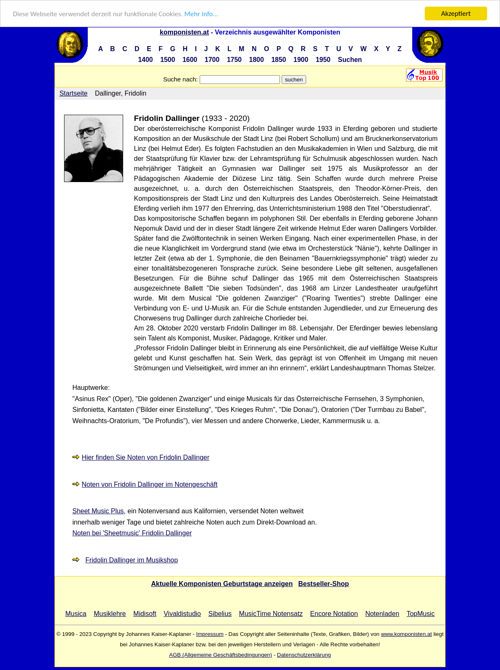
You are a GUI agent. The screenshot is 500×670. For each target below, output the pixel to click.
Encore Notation (334, 613)
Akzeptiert (456, 13)
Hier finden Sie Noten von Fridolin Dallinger (145, 457)
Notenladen (382, 613)
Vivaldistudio (182, 613)
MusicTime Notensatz (271, 613)
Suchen (350, 59)
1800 (256, 59)
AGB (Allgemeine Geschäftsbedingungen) (220, 655)
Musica (76, 613)
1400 (145, 59)
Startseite (73, 93)
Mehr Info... (201, 13)
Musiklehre (110, 613)
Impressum (209, 634)
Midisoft (145, 613)
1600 (190, 59)
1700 (212, 59)
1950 (323, 59)
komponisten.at (184, 32)
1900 (301, 59)
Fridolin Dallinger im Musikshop (131, 560)
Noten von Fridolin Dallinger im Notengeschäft (149, 484)
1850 (278, 59)
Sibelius (220, 613)
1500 (167, 59)
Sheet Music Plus (98, 511)
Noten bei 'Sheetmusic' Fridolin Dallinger (132, 533)
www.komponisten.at (406, 634)
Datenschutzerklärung (304, 655)
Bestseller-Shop (323, 583)
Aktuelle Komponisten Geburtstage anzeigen (222, 583)
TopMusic (420, 613)
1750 (234, 59)
